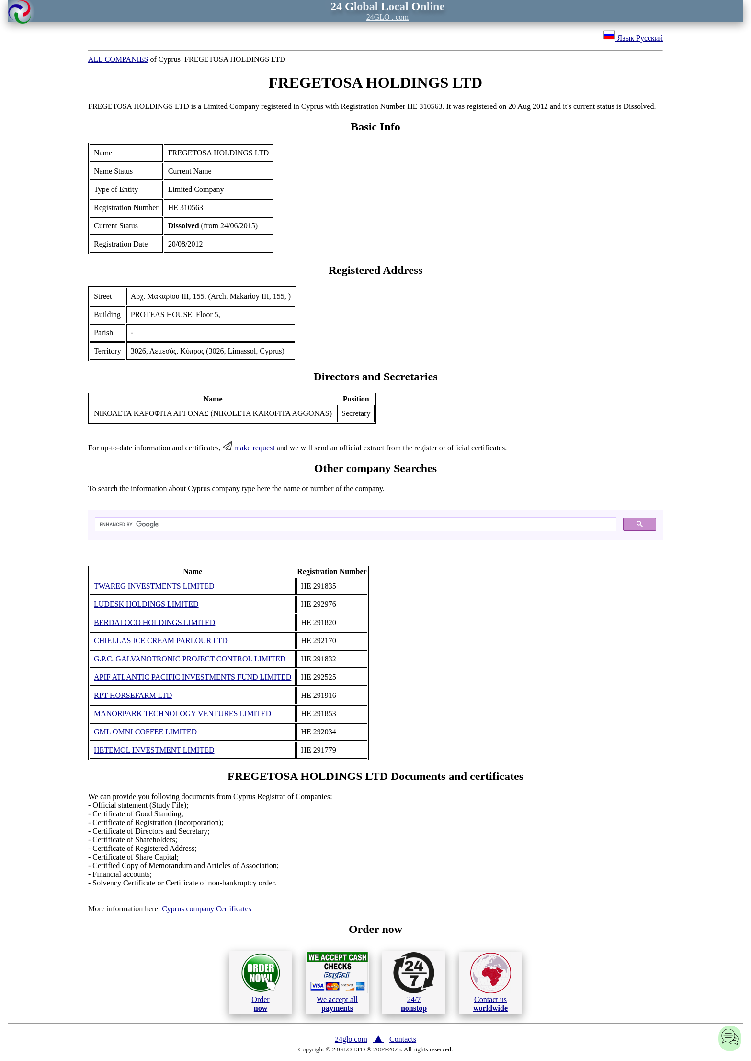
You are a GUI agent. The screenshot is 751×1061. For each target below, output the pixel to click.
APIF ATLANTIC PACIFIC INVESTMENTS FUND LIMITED (192, 677)
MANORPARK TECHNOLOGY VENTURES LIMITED (182, 713)
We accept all (337, 982)
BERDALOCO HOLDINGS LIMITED (154, 622)
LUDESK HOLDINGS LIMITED (146, 604)
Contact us (490, 982)
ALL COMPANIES (118, 59)
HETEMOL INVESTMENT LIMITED (154, 750)
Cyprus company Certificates (206, 909)
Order (260, 982)
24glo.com (351, 1039)
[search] (355, 524)
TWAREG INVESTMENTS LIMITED (154, 586)
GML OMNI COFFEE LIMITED (145, 732)
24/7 (413, 982)
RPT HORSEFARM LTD (133, 695)
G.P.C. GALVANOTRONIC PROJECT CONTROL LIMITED (189, 659)
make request (249, 448)
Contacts (402, 1039)
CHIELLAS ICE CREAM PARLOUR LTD (161, 641)
